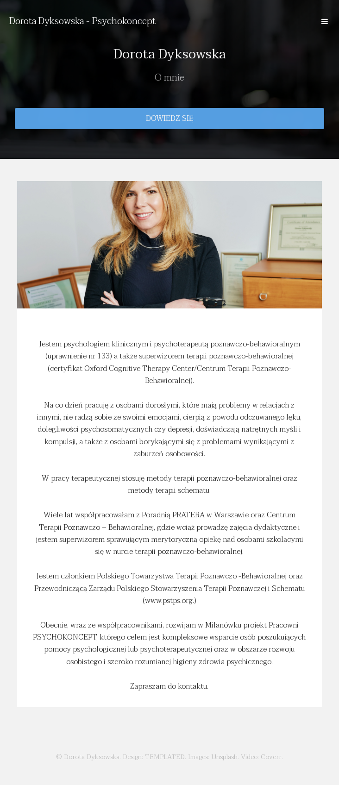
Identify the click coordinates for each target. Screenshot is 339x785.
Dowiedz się (170, 118)
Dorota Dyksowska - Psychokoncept (82, 21)
